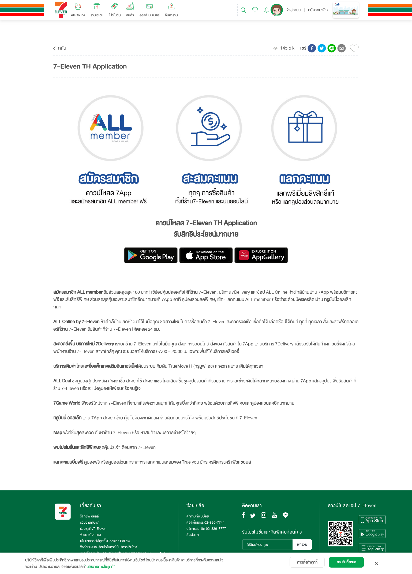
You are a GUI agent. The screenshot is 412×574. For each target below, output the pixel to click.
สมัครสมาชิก (318, 10)
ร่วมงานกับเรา (89, 522)
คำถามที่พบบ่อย (197, 516)
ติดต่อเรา (192, 535)
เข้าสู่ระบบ (293, 10)
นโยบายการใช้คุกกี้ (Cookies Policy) (105, 541)
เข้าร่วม (302, 544)
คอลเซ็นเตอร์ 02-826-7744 (205, 522)
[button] (312, 48)
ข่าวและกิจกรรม (90, 535)
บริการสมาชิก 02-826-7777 (206, 529)
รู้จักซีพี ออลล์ (89, 516)
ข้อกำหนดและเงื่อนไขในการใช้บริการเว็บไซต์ (108, 547)
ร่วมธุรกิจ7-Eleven (93, 529)
